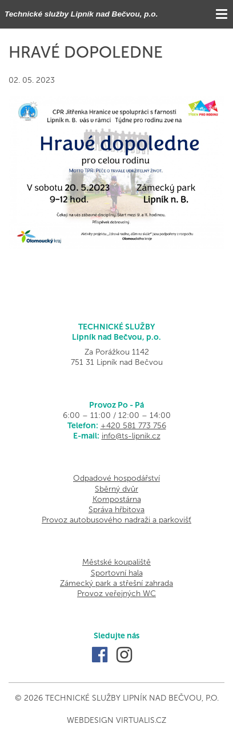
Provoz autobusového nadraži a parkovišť (116, 520)
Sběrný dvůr (116, 489)
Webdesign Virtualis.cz (116, 720)
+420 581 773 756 (133, 426)
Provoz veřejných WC (116, 593)
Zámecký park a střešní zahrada (116, 583)
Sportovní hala (117, 573)
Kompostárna (117, 499)
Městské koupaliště (116, 562)
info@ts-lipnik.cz (131, 436)
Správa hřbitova (116, 509)
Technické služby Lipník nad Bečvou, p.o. (81, 14)
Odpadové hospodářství (116, 478)
